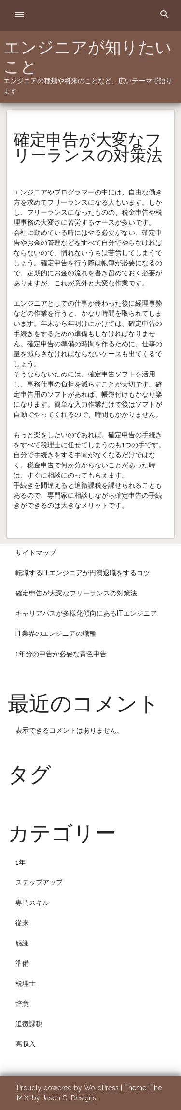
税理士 (25, 983)
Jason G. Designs (69, 1098)
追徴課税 (28, 1024)
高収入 (25, 1044)
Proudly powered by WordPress (69, 1088)
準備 (22, 963)
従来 (22, 923)
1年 (20, 862)
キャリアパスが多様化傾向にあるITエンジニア (86, 613)
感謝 (22, 943)
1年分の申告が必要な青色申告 (61, 654)
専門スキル (32, 902)
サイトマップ (35, 552)
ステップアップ (39, 882)
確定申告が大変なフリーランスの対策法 (76, 593)
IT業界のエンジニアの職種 (55, 633)
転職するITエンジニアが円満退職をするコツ (82, 573)
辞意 (22, 1003)
